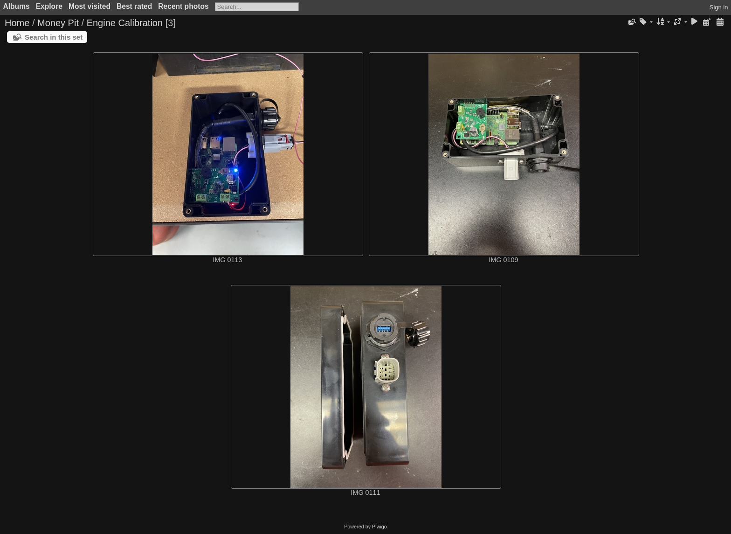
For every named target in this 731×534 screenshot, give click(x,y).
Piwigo (379, 526)
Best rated (134, 6)
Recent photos (183, 6)
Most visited (89, 6)
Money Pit (58, 23)
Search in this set (54, 37)
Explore (49, 6)
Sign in (719, 7)
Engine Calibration (125, 23)
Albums (16, 6)
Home (17, 23)
